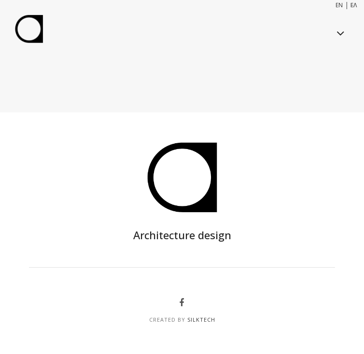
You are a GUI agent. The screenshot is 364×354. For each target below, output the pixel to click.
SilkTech (201, 319)
